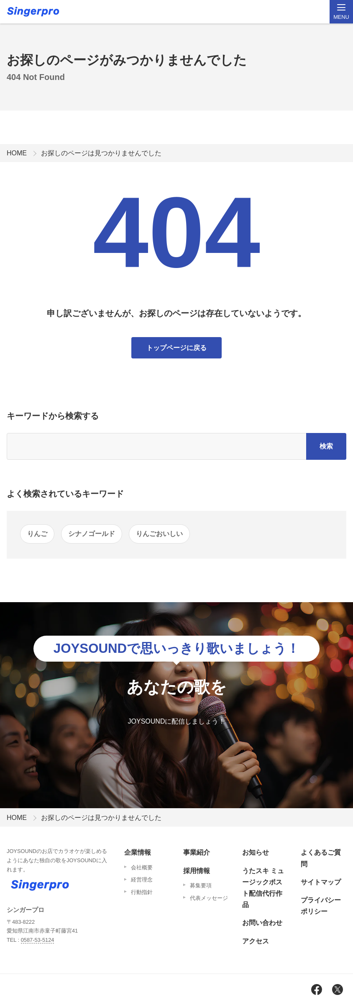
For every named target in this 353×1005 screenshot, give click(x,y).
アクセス (255, 941)
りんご (37, 533)
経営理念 (142, 879)
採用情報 (196, 870)
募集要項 (201, 885)
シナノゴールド (91, 533)
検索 (326, 446)
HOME (17, 153)
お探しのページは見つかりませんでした (101, 153)
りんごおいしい (159, 533)
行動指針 (142, 892)
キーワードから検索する (53, 415)
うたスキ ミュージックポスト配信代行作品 (263, 888)
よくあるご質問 (321, 858)
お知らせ (255, 852)
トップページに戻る (176, 347)
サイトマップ (321, 882)
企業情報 (137, 852)
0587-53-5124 (37, 940)
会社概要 (142, 867)
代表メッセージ (209, 898)
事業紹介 (196, 852)
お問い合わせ (262, 922)
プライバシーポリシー (321, 906)
